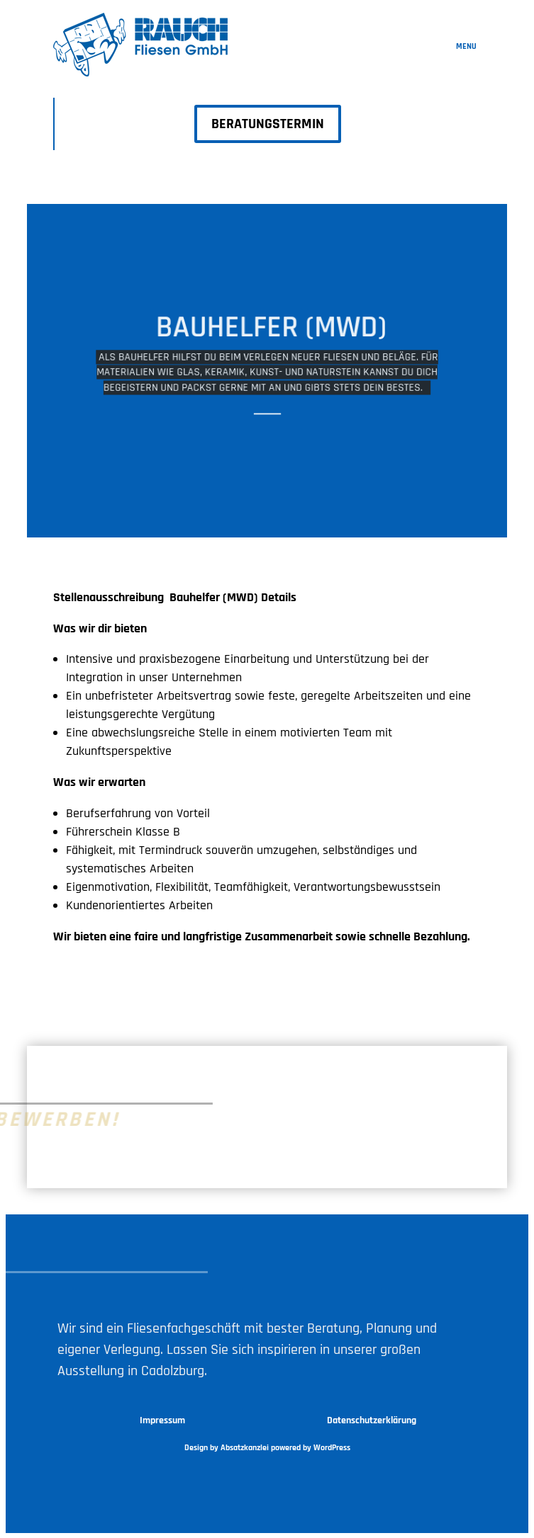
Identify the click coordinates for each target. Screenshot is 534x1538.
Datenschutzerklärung (371, 1420)
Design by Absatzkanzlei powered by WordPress (267, 1447)
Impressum (162, 1420)
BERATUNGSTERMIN (267, 124)
